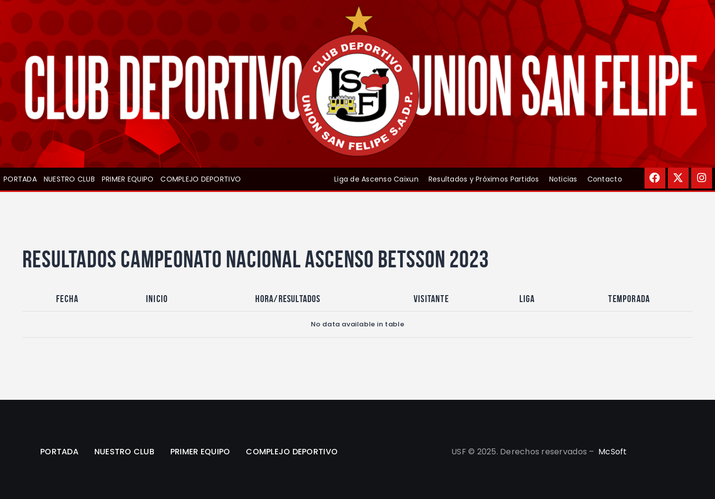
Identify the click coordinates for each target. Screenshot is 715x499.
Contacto (604, 179)
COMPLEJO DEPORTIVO (200, 179)
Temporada (629, 298)
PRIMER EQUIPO (127, 179)
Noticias (563, 179)
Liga (527, 298)
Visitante (431, 298)
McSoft (612, 451)
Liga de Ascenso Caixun (376, 179)
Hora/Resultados (288, 298)
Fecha (67, 298)
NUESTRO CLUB (69, 179)
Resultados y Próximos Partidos (484, 179)
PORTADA (20, 179)
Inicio (157, 298)
